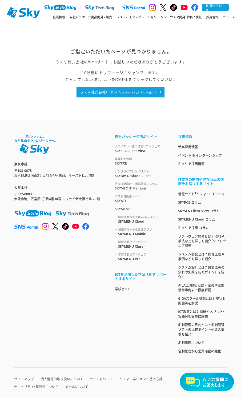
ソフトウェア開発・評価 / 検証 (181, 17)
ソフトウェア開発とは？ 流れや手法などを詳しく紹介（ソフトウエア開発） (202, 241)
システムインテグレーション (136, 17)
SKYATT (141, 198)
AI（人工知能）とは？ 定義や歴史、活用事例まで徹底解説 (202, 287)
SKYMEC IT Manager (141, 186)
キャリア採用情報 (191, 163)
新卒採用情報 (188, 147)
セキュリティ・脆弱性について (36, 386)
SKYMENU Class (142, 244)
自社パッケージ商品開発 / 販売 (91, 17)
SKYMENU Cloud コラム (196, 219)
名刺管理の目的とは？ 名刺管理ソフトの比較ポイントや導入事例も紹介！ (201, 329)
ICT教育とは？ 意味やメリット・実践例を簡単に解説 (201, 313)
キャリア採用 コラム (193, 227)
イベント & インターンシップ (200, 155)
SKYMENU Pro (142, 256)
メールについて (76, 386)
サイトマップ (24, 379)
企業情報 (59, 17)
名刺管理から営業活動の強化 (199, 351)
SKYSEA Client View (141, 148)
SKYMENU (123, 209)
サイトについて (101, 379)
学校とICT (122, 289)
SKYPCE (141, 161)
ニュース (229, 17)
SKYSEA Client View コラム (199, 211)
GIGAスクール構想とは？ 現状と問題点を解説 (202, 300)
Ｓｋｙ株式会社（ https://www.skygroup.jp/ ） (118, 92)
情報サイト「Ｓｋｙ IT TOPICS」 (201, 194)
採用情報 (212, 17)
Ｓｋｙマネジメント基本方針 (141, 379)
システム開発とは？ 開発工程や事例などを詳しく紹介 (201, 256)
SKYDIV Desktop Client (141, 173)
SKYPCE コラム (189, 202)
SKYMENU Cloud (142, 219)
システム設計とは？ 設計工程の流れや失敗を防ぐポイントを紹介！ (201, 272)
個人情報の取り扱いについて (61, 379)
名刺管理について (191, 342)
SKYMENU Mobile (142, 231)
